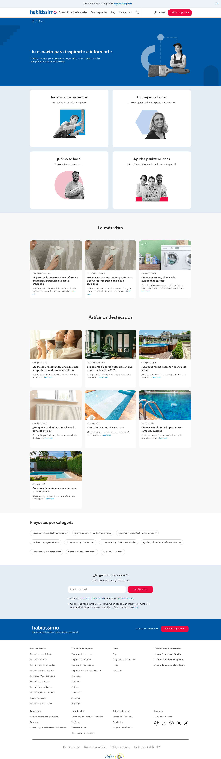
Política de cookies (120, 747)
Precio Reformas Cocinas (41, 687)
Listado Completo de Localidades (169, 665)
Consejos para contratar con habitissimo (48, 728)
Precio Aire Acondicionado (42, 676)
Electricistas (76, 693)
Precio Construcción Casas (42, 671)
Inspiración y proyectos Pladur (46, 542)
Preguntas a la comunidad (124, 660)
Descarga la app (78, 728)
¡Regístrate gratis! (123, 4)
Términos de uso (125, 599)
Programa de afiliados (122, 728)
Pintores (75, 687)
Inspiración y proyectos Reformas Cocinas (93, 533)
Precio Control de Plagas (41, 704)
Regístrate (34, 722)
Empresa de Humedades (82, 665)
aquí (135, 607)
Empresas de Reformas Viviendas (86, 671)
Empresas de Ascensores (82, 654)
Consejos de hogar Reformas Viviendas (118, 542)
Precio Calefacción (38, 698)
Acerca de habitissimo (123, 717)
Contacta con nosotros (164, 717)
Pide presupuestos (179, 13)
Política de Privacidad (93, 599)
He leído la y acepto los (101, 599)
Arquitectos (76, 704)
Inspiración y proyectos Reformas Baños (50, 533)
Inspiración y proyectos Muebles (47, 552)
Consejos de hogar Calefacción (80, 542)
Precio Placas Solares (39, 682)
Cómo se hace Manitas (113, 552)
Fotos (115, 665)
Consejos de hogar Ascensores (81, 552)
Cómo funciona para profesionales (87, 717)
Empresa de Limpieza (81, 660)
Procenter (117, 671)
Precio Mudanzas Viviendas (42, 665)
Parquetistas (76, 676)
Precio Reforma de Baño (41, 654)
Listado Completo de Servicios (168, 654)
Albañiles (75, 698)
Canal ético (118, 722)
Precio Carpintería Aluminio (42, 693)
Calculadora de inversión (82, 733)
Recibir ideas (140, 589)
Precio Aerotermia (38, 660)
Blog (115, 654)
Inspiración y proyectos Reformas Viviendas (137, 533)
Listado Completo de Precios (167, 649)
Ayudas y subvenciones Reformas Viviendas (162, 542)
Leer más (145, 291)
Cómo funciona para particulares (45, 717)
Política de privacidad (95, 747)
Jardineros (76, 682)
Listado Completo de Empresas (168, 660)
